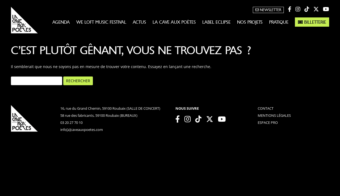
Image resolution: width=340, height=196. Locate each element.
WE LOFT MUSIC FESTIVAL (101, 22)
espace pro (268, 122)
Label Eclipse (216, 22)
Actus (139, 22)
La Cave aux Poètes (174, 22)
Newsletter (268, 10)
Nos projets (250, 22)
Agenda (61, 22)
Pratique (278, 22)
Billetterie (312, 22)
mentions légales (274, 115)
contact (265, 108)
